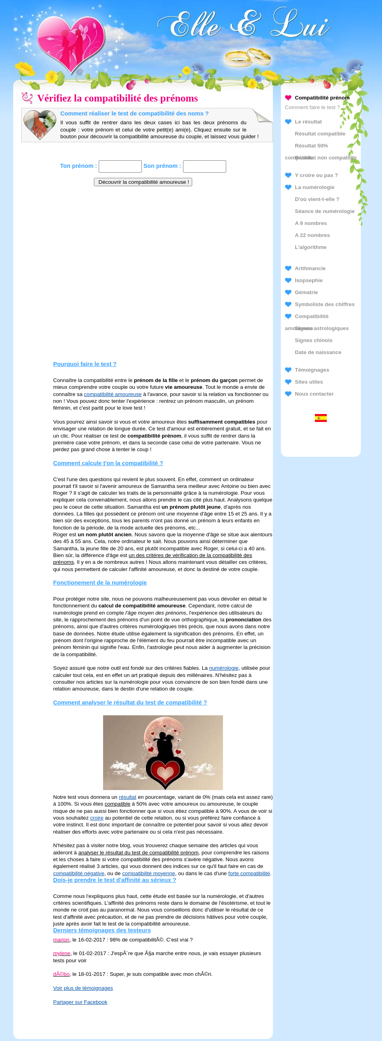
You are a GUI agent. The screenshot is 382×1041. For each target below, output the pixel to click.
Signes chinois (313, 340)
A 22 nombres (312, 235)
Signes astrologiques (322, 328)
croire (96, 818)
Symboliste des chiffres (325, 304)
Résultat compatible (320, 134)
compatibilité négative (78, 873)
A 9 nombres (311, 223)
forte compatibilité (249, 873)
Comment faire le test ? (312, 107)
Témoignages (312, 370)
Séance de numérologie (325, 211)
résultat (127, 797)
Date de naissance (318, 352)
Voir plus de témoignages (83, 988)
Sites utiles (309, 382)
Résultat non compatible (326, 158)
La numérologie (314, 187)
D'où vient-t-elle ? (317, 199)
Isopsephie (309, 280)
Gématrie (306, 292)
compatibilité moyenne (148, 873)
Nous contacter (314, 394)
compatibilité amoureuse (112, 394)
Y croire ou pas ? (316, 175)
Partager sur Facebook (80, 1002)
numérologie (223, 668)
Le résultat (308, 122)
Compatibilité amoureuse (306, 317)
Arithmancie (310, 268)
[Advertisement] (143, 250)
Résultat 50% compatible (306, 147)
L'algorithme (310, 247)
